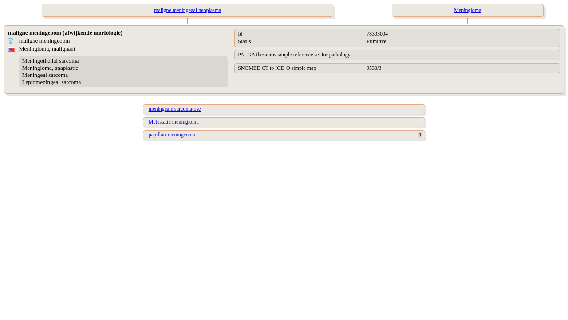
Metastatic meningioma (174, 122)
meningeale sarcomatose (175, 109)
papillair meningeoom (172, 135)
